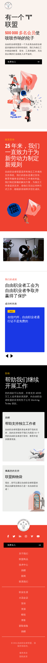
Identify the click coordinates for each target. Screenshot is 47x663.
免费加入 (23, 61)
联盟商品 (23, 559)
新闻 (23, 576)
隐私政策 (23, 657)
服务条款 (23, 653)
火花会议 (23, 598)
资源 (23, 609)
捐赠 (23, 570)
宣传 (23, 603)
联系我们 (23, 582)
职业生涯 (23, 592)
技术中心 (23, 565)
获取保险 (23, 626)
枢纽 (23, 615)
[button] (7, 356)
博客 (23, 620)
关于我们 (23, 554)
